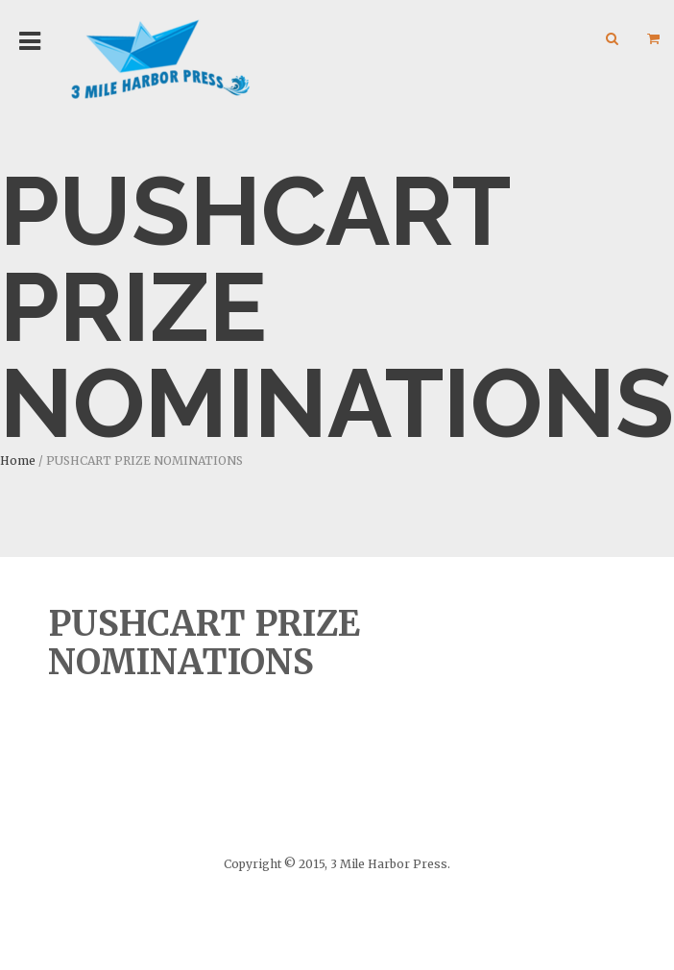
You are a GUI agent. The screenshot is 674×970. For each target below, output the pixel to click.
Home (18, 460)
